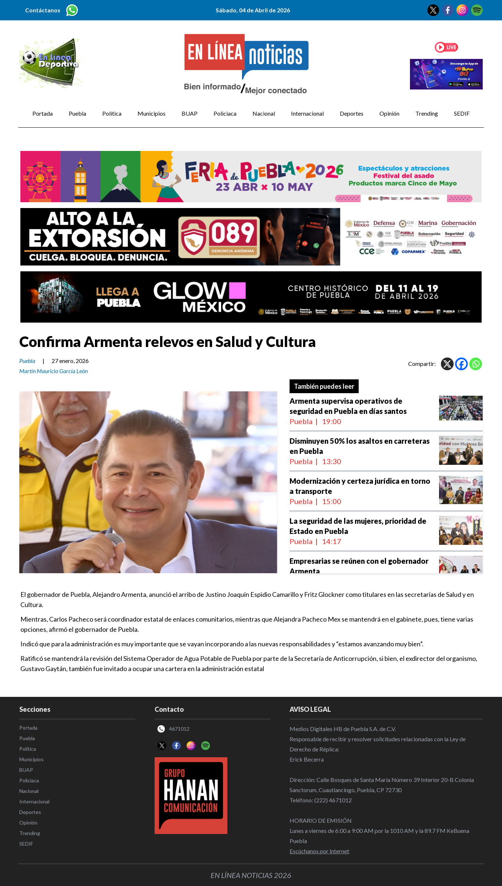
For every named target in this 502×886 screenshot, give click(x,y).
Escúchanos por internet (319, 850)
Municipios (152, 113)
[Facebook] (461, 364)
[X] (447, 364)
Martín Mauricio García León (53, 370)
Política (111, 113)
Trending (426, 113)
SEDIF (462, 113)
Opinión (389, 113)
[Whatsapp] (475, 364)
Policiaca (225, 113)
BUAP (190, 113)
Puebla (77, 113)
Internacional (307, 113)
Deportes (351, 113)
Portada (42, 113)
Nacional (263, 113)
